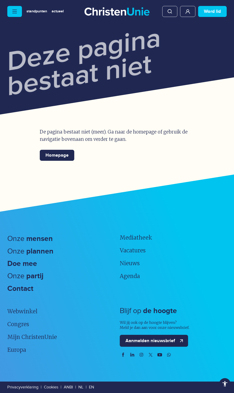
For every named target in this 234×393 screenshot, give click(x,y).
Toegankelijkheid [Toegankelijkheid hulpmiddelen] (224, 383)
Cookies (51, 387)
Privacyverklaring (22, 387)
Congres (18, 324)
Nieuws (130, 263)
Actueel (58, 11)
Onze (30, 239)
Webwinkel (22, 311)
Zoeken (170, 11)
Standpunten (37, 11)
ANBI (68, 387)
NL (80, 387)
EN (91, 387)
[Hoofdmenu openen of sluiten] (14, 11)
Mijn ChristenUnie (188, 11)
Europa (16, 349)
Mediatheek (136, 237)
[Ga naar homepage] (117, 12)
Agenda (130, 276)
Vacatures (133, 250)
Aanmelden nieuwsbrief (155, 341)
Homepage (57, 155)
